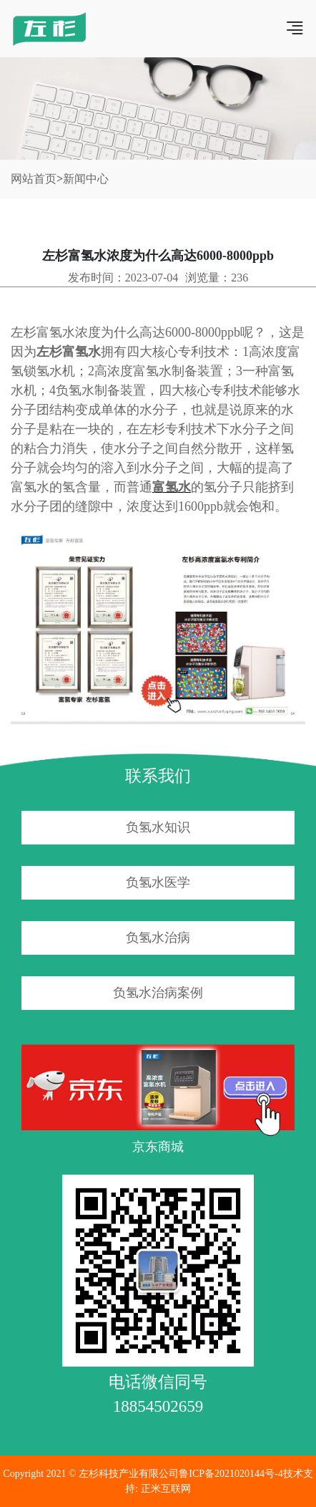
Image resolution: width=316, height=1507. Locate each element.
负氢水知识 (158, 827)
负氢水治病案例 (158, 993)
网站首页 (33, 179)
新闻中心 (86, 179)
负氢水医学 (158, 882)
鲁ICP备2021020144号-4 (230, 1473)
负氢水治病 (158, 937)
